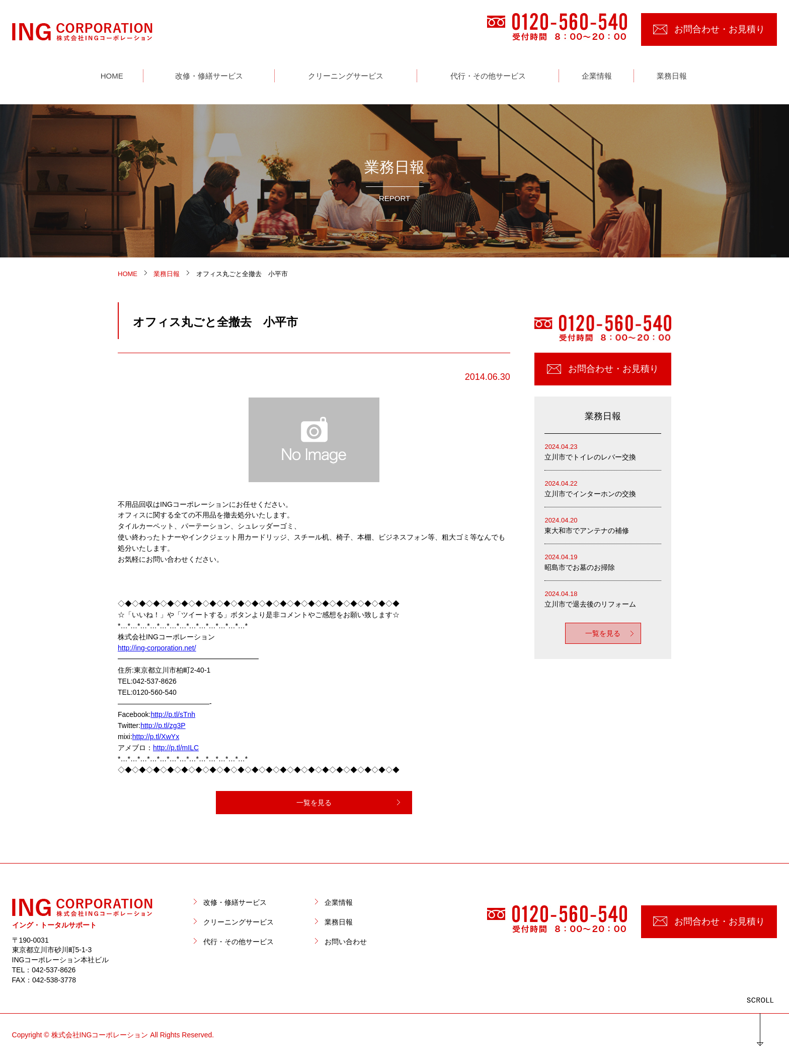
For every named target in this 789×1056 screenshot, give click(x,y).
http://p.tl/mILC (176, 748)
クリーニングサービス (238, 922)
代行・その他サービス (238, 941)
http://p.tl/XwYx (155, 737)
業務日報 (339, 922)
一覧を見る (314, 803)
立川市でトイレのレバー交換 (602, 451)
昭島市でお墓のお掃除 (602, 561)
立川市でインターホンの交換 (602, 488)
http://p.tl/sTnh (172, 714)
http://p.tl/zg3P (163, 725)
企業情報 (339, 902)
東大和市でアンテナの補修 (602, 525)
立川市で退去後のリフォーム (602, 598)
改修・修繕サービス (235, 902)
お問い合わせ (346, 941)
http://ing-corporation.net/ (157, 648)
